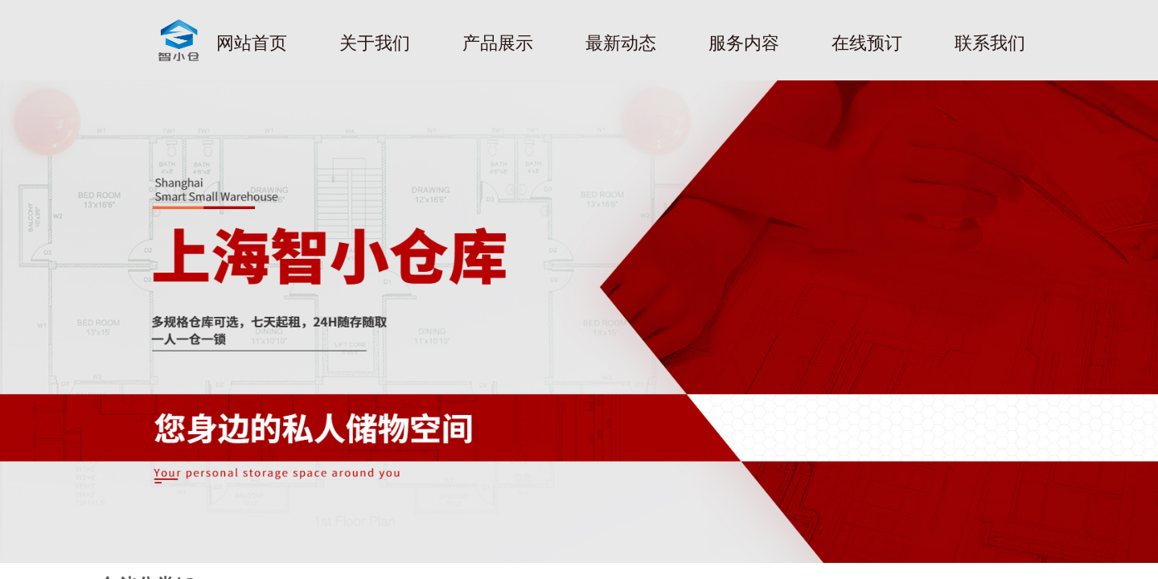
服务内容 (743, 43)
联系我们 (990, 43)
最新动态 (620, 43)
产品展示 (497, 43)
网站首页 (251, 43)
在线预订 (867, 43)
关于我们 (374, 43)
